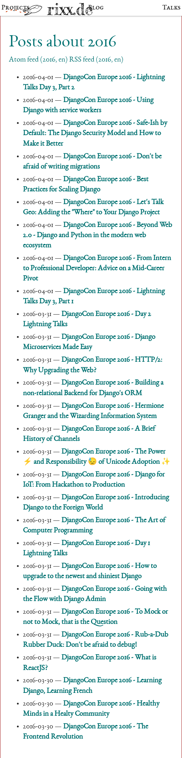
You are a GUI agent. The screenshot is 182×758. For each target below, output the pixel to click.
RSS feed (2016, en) (96, 60)
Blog (96, 8)
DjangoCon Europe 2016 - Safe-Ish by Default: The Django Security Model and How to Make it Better (95, 133)
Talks (171, 8)
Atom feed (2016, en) (38, 60)
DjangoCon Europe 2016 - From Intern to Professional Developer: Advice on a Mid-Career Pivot (97, 269)
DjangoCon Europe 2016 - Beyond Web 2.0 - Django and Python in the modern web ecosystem (97, 235)
